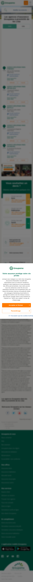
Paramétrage (16, 311)
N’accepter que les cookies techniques (17, 315)
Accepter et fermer (16, 305)
